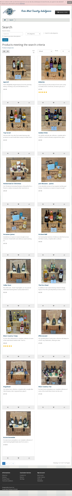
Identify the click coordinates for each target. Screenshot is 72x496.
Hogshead (6, 387)
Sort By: (33, 51)
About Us (4, 475)
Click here (22, 3)
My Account (40, 475)
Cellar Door (7, 285)
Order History (41, 477)
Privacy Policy (5, 479)
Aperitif (6, 82)
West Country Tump (10, 336)
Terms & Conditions (7, 481)
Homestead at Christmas (12, 183)
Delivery (4, 477)
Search (11, 20)
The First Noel (43, 285)
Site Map (22, 479)
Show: (56, 50)
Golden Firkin (43, 133)
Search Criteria (6, 31)
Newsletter (40, 481)
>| (13, 463)
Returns (22, 477)
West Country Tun (44, 387)
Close (69, 2)
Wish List (39, 479)
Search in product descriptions (11, 36)
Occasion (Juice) (9, 234)
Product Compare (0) (7, 48)
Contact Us (23, 475)
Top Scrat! (7, 133)
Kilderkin (41, 82)
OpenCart (11, 487)
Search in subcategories (50, 33)
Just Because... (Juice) (46, 183)
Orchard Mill (42, 234)
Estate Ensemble (9, 437)
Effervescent (42, 336)
